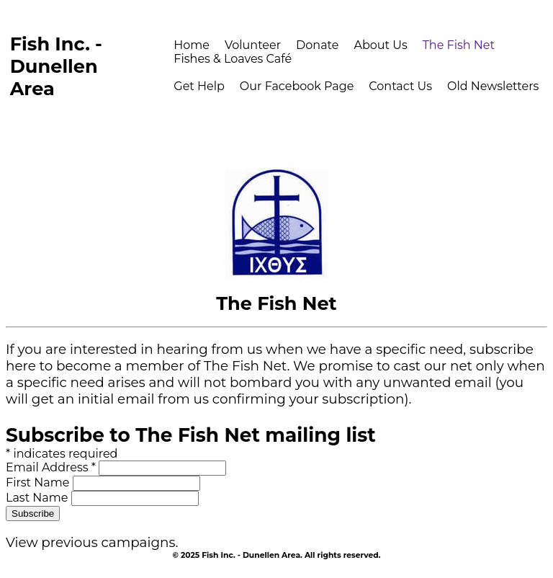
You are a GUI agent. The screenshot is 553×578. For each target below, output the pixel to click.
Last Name (38, 497)
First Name (39, 482)
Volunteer (253, 45)
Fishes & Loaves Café (233, 59)
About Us (380, 45)
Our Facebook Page (297, 86)
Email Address (52, 467)
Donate (317, 45)
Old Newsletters (493, 86)
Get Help (199, 86)
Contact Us (400, 86)
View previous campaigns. (92, 542)
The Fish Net (459, 45)
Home (192, 45)
